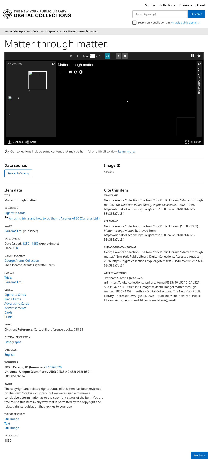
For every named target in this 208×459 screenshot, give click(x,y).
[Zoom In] (60, 72)
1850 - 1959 (31, 244)
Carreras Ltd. (13, 231)
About (201, 5)
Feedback (199, 455)
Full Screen (193, 142)
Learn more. (126, 151)
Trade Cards (12, 299)
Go (107, 56)
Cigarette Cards (15, 295)
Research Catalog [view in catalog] (18, 173)
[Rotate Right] (75, 72)
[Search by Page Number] (92, 56)
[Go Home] (70, 72)
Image (86, 56)
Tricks (8, 278)
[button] (53, 64)
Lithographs (12, 342)
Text (7, 423)
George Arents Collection (21, 261)
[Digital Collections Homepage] (37, 14)
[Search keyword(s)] (160, 14)
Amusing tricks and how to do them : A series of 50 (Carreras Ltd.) (54, 218)
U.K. (16, 248)
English (9, 355)
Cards (8, 312)
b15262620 (54, 367)
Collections (167, 5)
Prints (8, 317)
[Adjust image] (80, 72)
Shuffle (150, 5)
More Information (199, 69)
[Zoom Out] (65, 72)
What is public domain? (185, 22)
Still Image (11, 419)
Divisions (185, 5)
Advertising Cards (16, 303)
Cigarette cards (15, 213)
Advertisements (15, 308)
